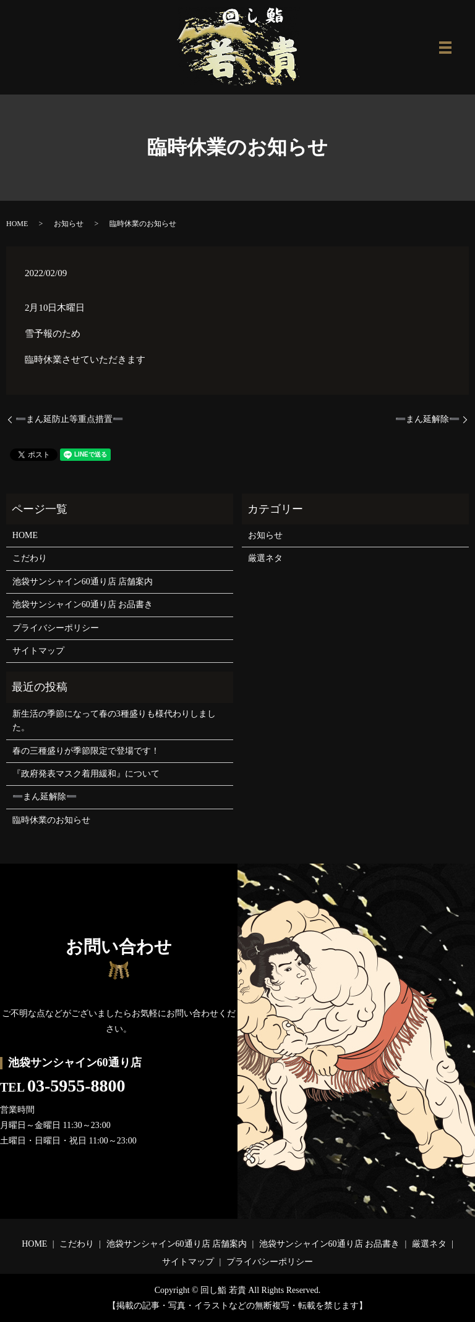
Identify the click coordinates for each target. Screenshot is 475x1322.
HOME (17, 223)
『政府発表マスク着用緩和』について (86, 773)
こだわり (29, 558)
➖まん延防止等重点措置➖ (69, 419)
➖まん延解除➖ (427, 419)
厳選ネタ (265, 558)
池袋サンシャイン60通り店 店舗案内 (82, 581)
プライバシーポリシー (55, 628)
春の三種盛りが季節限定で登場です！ (86, 751)
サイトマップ (38, 650)
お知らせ (68, 223)
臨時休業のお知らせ (51, 820)
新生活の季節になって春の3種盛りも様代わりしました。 (114, 720)
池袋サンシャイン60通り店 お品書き (82, 604)
